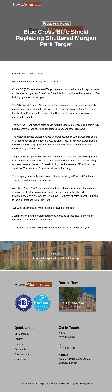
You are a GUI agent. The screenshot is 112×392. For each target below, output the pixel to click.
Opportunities (21, 349)
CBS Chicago (36, 73)
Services (18, 339)
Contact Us (20, 359)
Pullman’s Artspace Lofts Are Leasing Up (56, 255)
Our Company (21, 334)
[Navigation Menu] (98, 4)
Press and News (56, 23)
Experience (20, 344)
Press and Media (23, 354)
